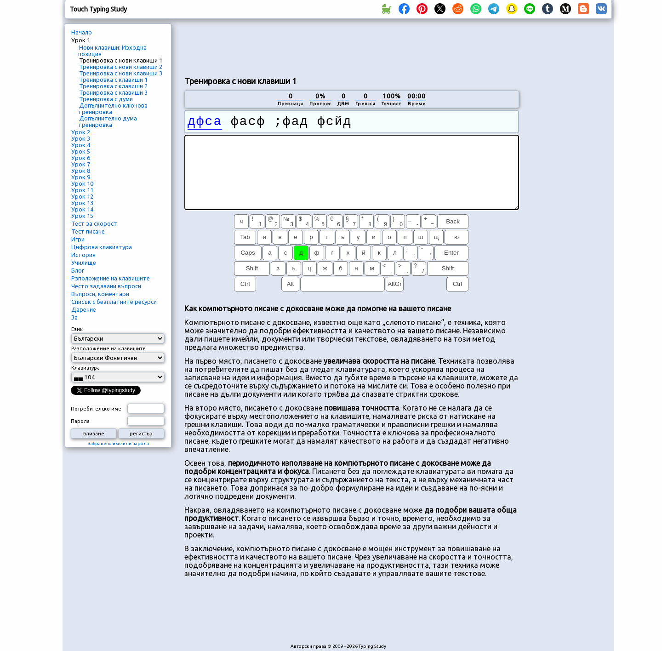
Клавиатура (85, 368)
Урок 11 (82, 190)
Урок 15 (82, 215)
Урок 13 (82, 203)
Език (77, 329)
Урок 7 (80, 164)
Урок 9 (80, 177)
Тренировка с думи (106, 99)
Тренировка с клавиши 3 (113, 92)
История (83, 254)
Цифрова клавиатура (101, 247)
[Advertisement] (351, 46)
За (74, 317)
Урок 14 (82, 209)
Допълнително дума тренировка (107, 121)
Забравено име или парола (118, 443)
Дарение (83, 309)
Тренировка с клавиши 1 (113, 79)
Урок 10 (82, 183)
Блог (77, 270)
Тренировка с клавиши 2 (113, 86)
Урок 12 (82, 196)
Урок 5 (80, 151)
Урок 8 (80, 170)
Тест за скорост (94, 223)
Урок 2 (80, 132)
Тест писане (88, 231)
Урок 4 (80, 145)
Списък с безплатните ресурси (114, 301)
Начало (81, 32)
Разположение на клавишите (108, 348)
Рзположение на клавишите (110, 278)
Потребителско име (96, 408)
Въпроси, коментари (100, 294)
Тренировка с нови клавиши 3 (120, 73)
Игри (78, 239)
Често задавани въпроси (106, 286)
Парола (80, 421)
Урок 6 (80, 157)
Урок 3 (80, 138)
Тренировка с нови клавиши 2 (120, 66)
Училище (83, 262)
